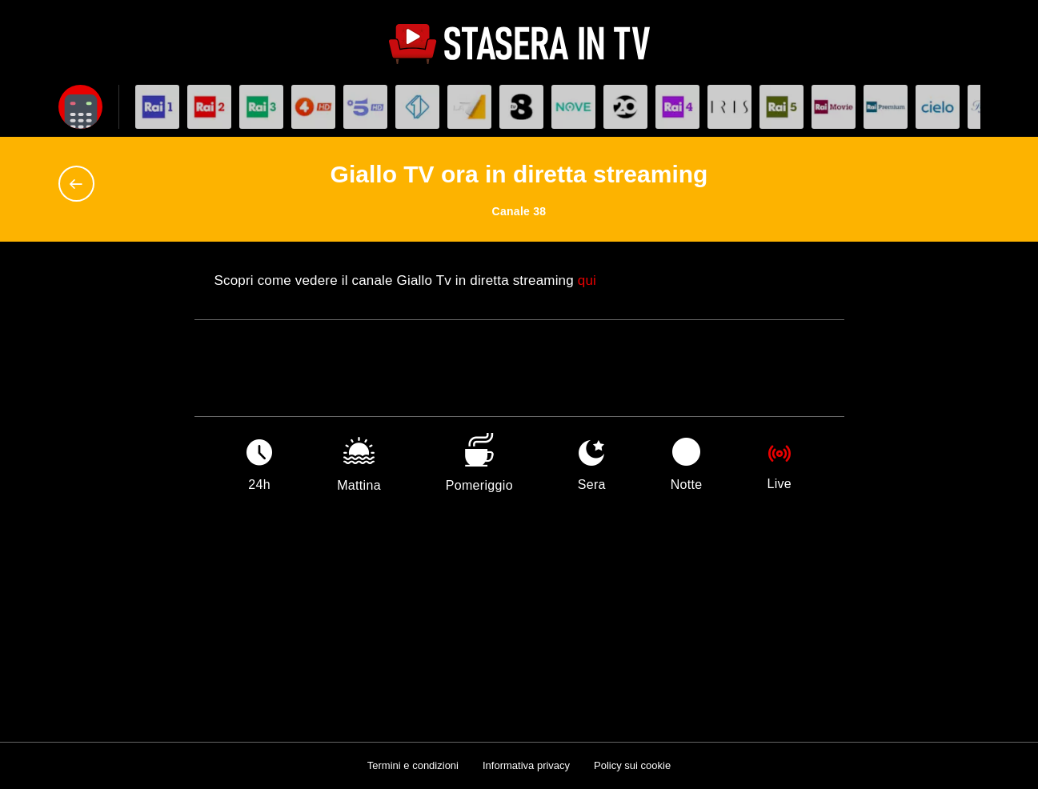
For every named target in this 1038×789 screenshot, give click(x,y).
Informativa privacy (526, 765)
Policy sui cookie (632, 765)
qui (587, 280)
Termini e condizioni (413, 765)
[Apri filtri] (80, 107)
